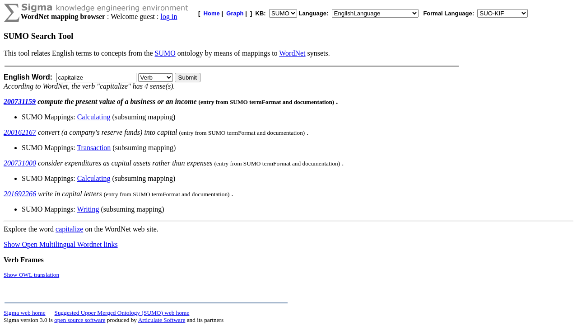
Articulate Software (162, 320)
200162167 (20, 132)
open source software (79, 320)
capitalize (69, 229)
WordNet (292, 53)
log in (169, 16)
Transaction (94, 147)
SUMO (165, 53)
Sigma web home (25, 312)
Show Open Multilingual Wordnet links (61, 244)
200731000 (20, 163)
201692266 (20, 194)
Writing (88, 209)
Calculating (94, 117)
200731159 (20, 101)
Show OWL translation (31, 274)
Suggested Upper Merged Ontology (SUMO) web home (122, 312)
